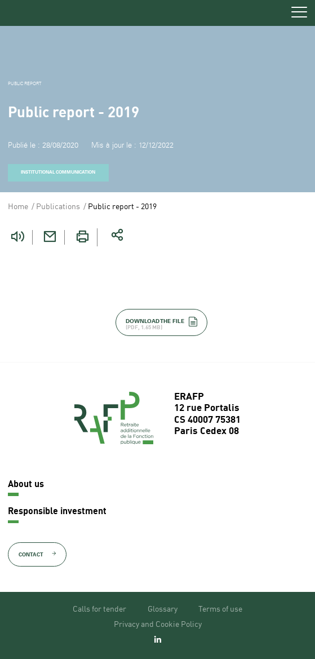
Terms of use (220, 609)
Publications (58, 207)
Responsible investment (57, 511)
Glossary (163, 609)
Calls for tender (99, 609)
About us (26, 484)
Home (18, 207)
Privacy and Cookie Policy (158, 625)
